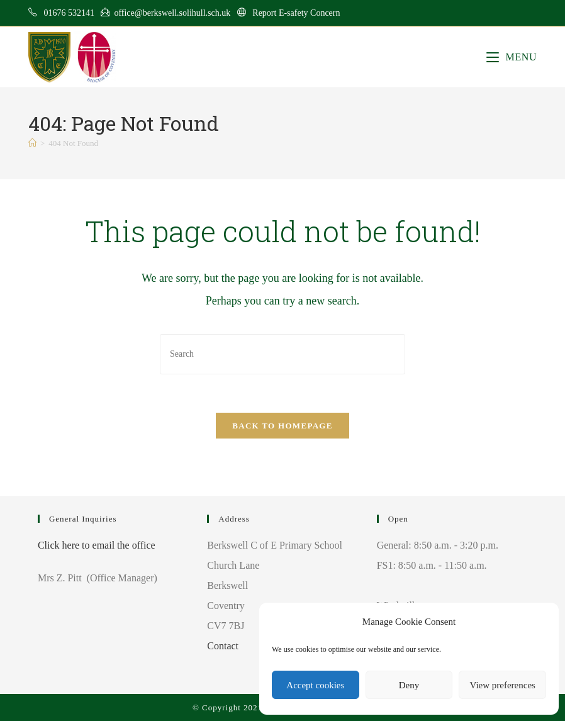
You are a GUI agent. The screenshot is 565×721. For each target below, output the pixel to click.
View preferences (502, 685)
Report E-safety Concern (296, 13)
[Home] (32, 143)
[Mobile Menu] (511, 57)
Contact (222, 645)
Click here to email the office (96, 545)
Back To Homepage (282, 425)
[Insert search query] (282, 354)
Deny (409, 685)
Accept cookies (315, 685)
